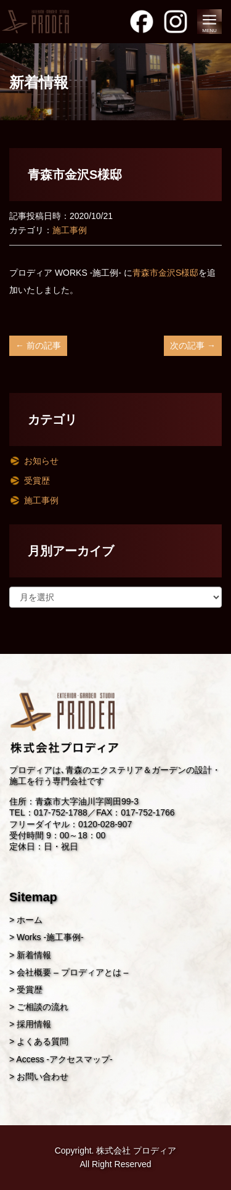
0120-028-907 (105, 824)
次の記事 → (193, 345)
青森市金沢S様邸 (165, 273)
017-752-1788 (60, 812)
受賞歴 (37, 481)
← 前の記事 (38, 345)
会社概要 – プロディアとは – (72, 972)
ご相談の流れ (42, 1007)
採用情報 (34, 1024)
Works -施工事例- (50, 937)
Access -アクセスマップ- (64, 1059)
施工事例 (69, 230)
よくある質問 (42, 1041)
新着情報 (34, 955)
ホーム (30, 920)
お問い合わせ (42, 1076)
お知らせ (41, 461)
